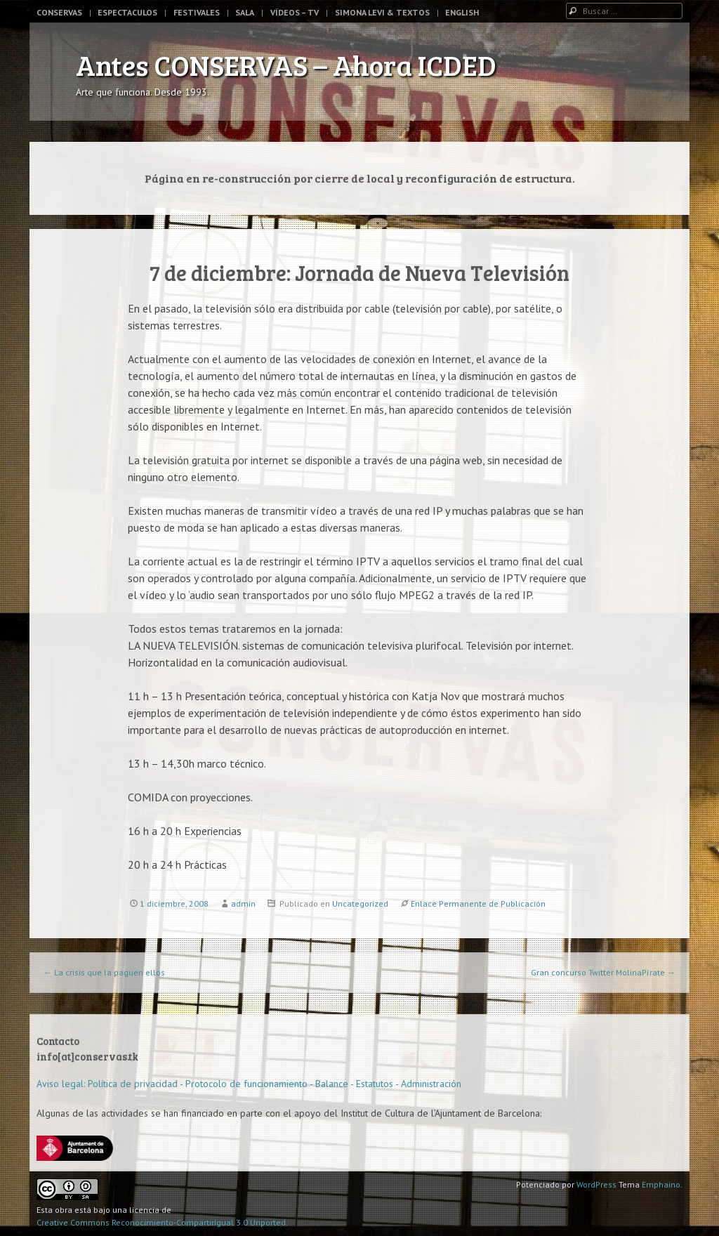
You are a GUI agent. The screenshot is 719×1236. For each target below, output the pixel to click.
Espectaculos (127, 12)
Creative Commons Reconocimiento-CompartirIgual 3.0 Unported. (162, 1222)
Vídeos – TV (294, 12)
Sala (244, 12)
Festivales (196, 12)
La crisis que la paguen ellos (104, 972)
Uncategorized (360, 903)
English (462, 12)
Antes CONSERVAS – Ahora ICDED (286, 65)
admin (243, 903)
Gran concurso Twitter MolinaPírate (603, 972)
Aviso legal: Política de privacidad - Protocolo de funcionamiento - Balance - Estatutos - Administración (249, 1083)
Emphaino (661, 1184)
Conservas (59, 12)
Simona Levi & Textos (382, 12)
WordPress (596, 1184)
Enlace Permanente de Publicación (478, 903)
